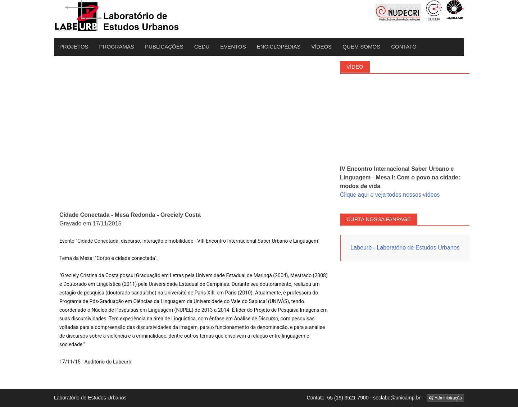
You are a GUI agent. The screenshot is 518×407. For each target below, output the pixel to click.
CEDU (202, 47)
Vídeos (321, 47)
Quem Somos (361, 47)
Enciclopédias (279, 47)
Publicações (164, 47)
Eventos (233, 47)
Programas (117, 47)
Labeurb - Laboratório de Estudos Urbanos (404, 247)
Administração (445, 398)
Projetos (73, 47)
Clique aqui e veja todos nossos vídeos (390, 195)
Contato (404, 47)
